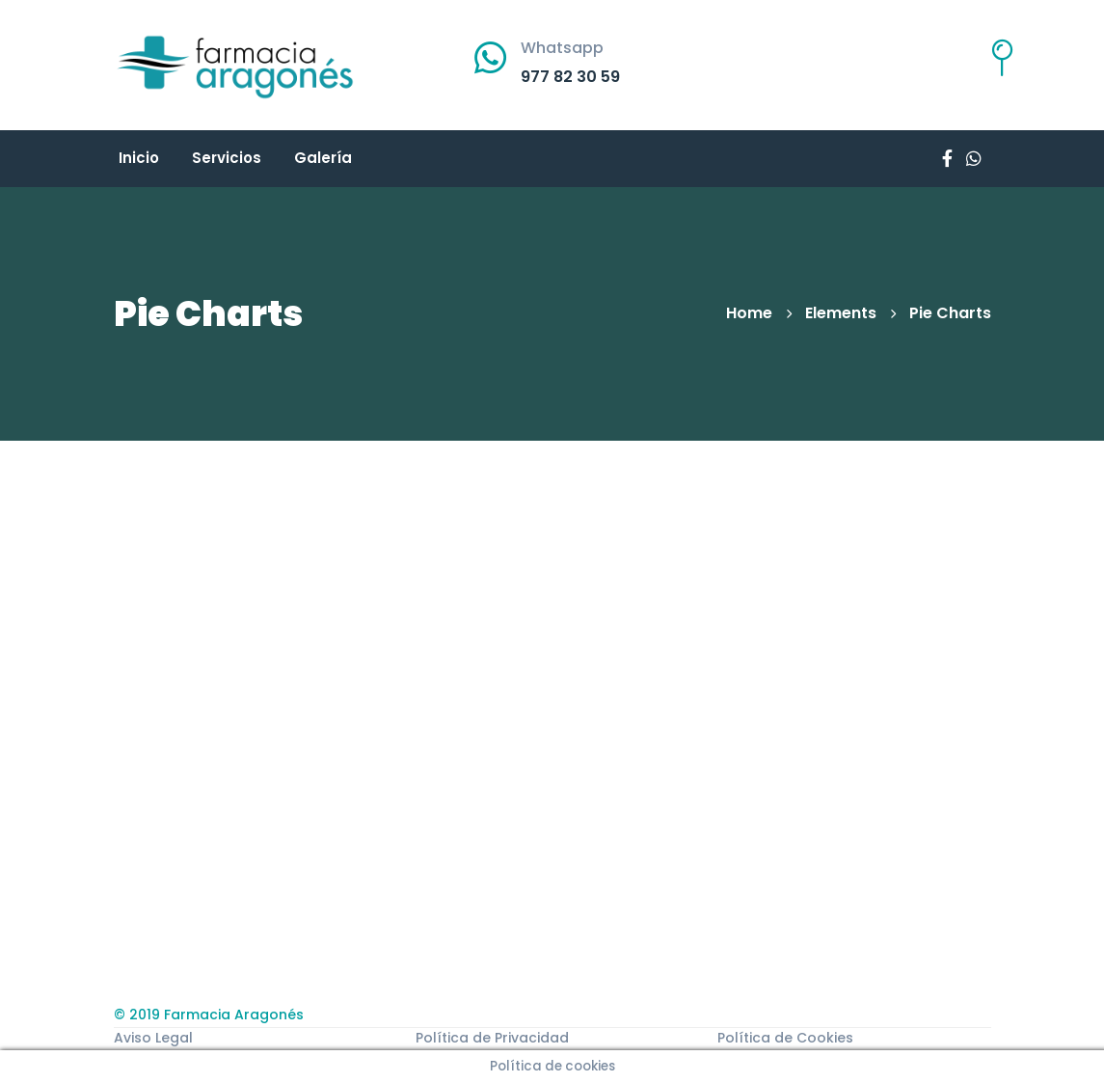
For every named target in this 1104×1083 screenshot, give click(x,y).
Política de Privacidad (492, 1037)
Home (749, 313)
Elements (840, 313)
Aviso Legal (153, 1037)
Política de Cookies (785, 1037)
